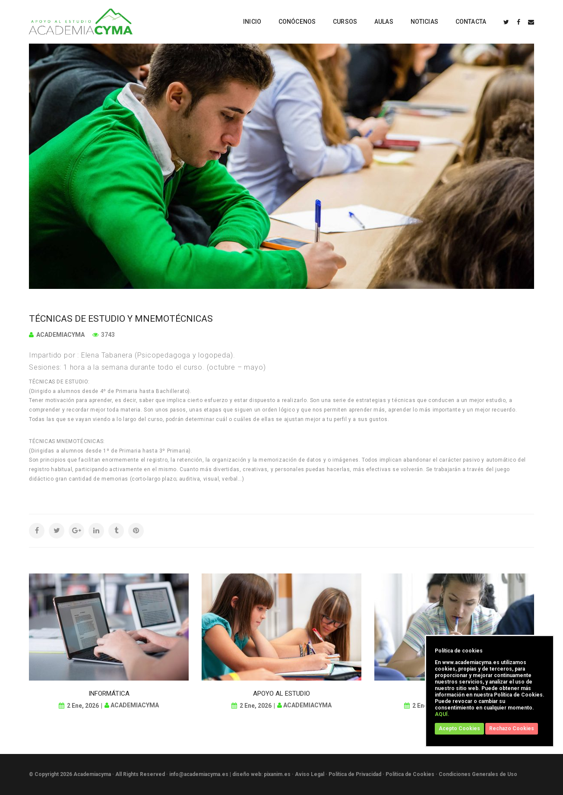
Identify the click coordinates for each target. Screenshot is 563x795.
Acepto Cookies (459, 728)
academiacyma (60, 334)
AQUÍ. (442, 714)
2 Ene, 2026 (83, 705)
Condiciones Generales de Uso (478, 774)
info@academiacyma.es (198, 774)
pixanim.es (277, 774)
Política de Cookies (410, 774)
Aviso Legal (309, 774)
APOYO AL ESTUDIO (281, 693)
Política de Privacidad (355, 774)
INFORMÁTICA (109, 693)
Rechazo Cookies (511, 728)
